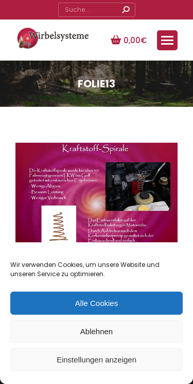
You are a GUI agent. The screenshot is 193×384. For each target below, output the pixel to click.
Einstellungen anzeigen (96, 359)
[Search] (96, 10)
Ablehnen (96, 331)
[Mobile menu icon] (167, 40)
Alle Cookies (96, 303)
